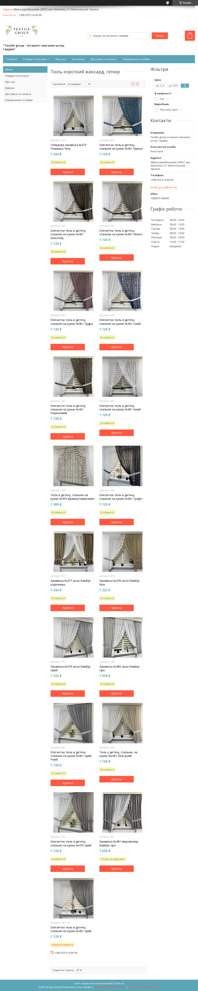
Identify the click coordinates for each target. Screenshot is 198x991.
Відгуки (9, 88)
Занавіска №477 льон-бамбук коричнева (71, 582)
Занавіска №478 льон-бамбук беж (119, 582)
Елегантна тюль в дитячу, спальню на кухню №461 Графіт (121, 497)
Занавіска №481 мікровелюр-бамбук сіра (119, 843)
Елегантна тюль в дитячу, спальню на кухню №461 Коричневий (68, 409)
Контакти (78, 59)
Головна (11, 59)
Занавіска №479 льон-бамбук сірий (71, 668)
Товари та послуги (35, 59)
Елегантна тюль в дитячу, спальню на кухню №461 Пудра (72, 321)
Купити (68, 172)
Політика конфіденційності (144, 987)
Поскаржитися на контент (109, 987)
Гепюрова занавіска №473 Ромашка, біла (68, 146)
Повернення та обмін (136, 59)
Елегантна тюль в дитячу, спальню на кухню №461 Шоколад (68, 234)
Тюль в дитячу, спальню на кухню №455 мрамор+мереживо (73, 497)
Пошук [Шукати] (160, 35)
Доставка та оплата (103, 59)
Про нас (61, 59)
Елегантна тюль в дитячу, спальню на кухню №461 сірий (71, 929)
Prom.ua (119, 983)
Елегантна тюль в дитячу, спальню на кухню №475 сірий (71, 843)
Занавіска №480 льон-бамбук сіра (119, 668)
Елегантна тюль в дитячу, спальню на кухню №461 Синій (120, 321)
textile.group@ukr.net (164, 187)
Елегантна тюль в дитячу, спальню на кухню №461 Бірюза (121, 146)
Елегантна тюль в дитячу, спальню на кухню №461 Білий (120, 407)
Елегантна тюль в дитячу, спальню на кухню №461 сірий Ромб (71, 755)
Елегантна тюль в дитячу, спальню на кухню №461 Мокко (120, 232)
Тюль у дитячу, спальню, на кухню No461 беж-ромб (118, 754)
